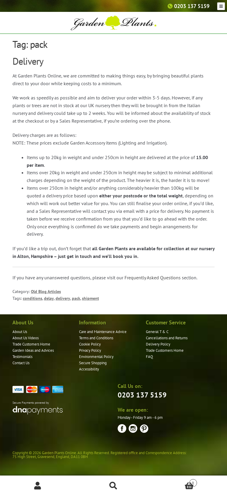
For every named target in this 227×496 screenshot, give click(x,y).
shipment (90, 298)
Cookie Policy (90, 344)
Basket (174, 481)
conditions (32, 298)
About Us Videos (25, 337)
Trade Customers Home (31, 344)
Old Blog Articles (46, 291)
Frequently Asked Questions (152, 278)
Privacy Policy (90, 350)
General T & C (157, 331)
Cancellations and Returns (166, 337)
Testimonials (22, 356)
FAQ (149, 356)
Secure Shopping (93, 362)
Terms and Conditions (96, 337)
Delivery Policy (158, 344)
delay (49, 298)
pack (76, 298)
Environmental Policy (96, 356)
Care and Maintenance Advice (103, 331)
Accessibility (89, 369)
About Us (19, 331)
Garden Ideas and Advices (33, 350)
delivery (63, 298)
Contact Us (20, 362)
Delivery (27, 61)
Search (114, 486)
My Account (38, 486)
